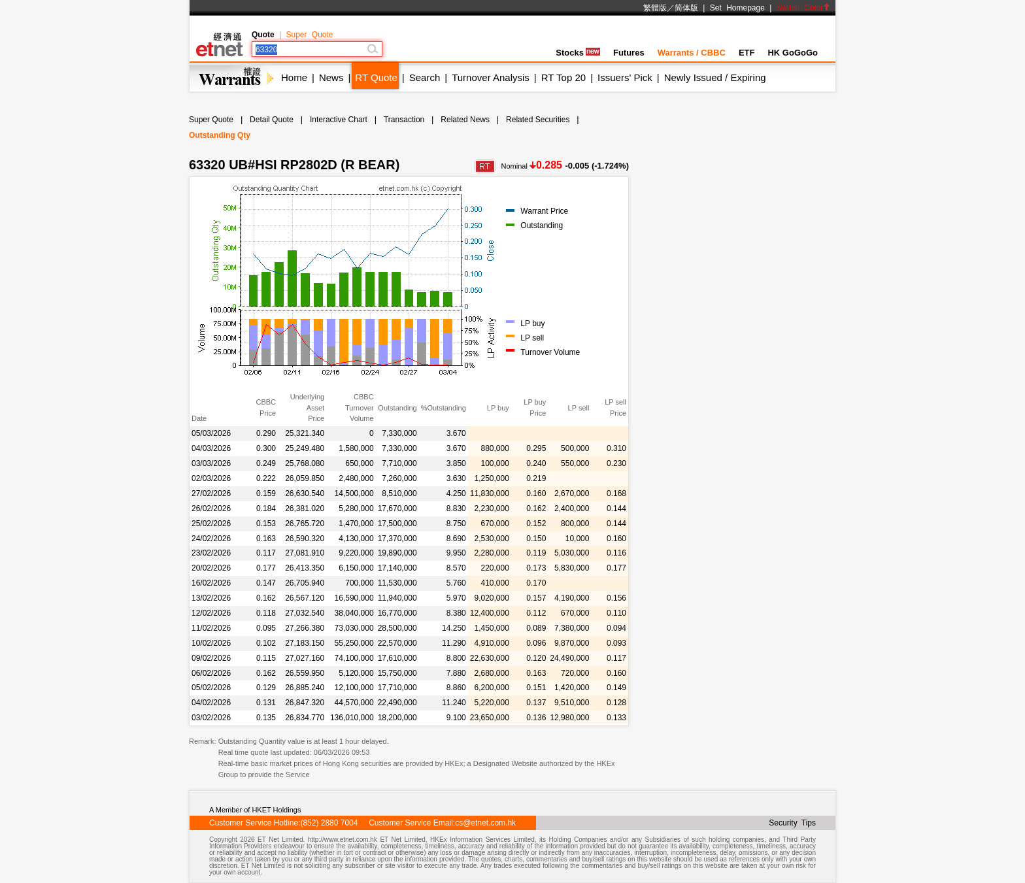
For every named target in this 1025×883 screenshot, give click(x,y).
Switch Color (803, 7)
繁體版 (655, 7)
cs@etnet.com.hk (485, 822)
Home (294, 77)
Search (425, 77)
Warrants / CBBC (692, 53)
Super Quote (309, 34)
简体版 (686, 7)
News (331, 77)
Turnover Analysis (490, 77)
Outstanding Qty (219, 135)
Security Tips (792, 822)
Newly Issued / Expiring (715, 77)
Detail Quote (272, 119)
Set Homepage (737, 7)
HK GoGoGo (792, 53)
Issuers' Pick (624, 77)
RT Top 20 (563, 77)
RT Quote (376, 77)
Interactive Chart (338, 119)
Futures (629, 53)
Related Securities (537, 119)
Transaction (404, 119)
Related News (465, 119)
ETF (747, 53)
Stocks (578, 53)
